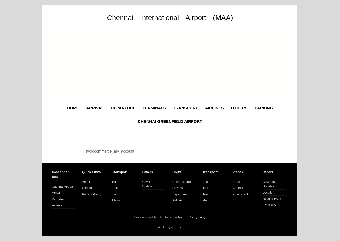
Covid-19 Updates (148, 184)
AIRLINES (214, 108)
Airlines (57, 205)
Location (268, 192)
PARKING (264, 108)
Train (115, 194)
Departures (59, 199)
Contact (87, 188)
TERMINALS (154, 108)
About (86, 181)
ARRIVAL (95, 108)
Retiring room (272, 198)
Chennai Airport (62, 186)
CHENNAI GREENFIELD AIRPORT (170, 121)
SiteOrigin (167, 227)
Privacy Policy (91, 194)
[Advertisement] (170, 66)
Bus (114, 181)
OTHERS (239, 108)
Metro (116, 200)
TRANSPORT (185, 108)
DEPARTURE (123, 108)
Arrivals (57, 193)
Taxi (115, 188)
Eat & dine (270, 205)
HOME (73, 108)
